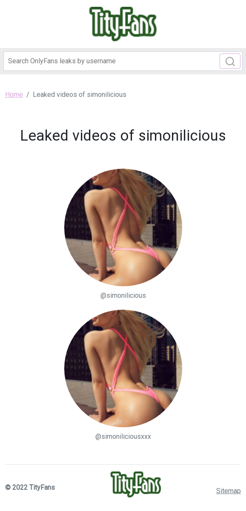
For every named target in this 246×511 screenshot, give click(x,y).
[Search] (123, 61)
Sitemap (228, 491)
